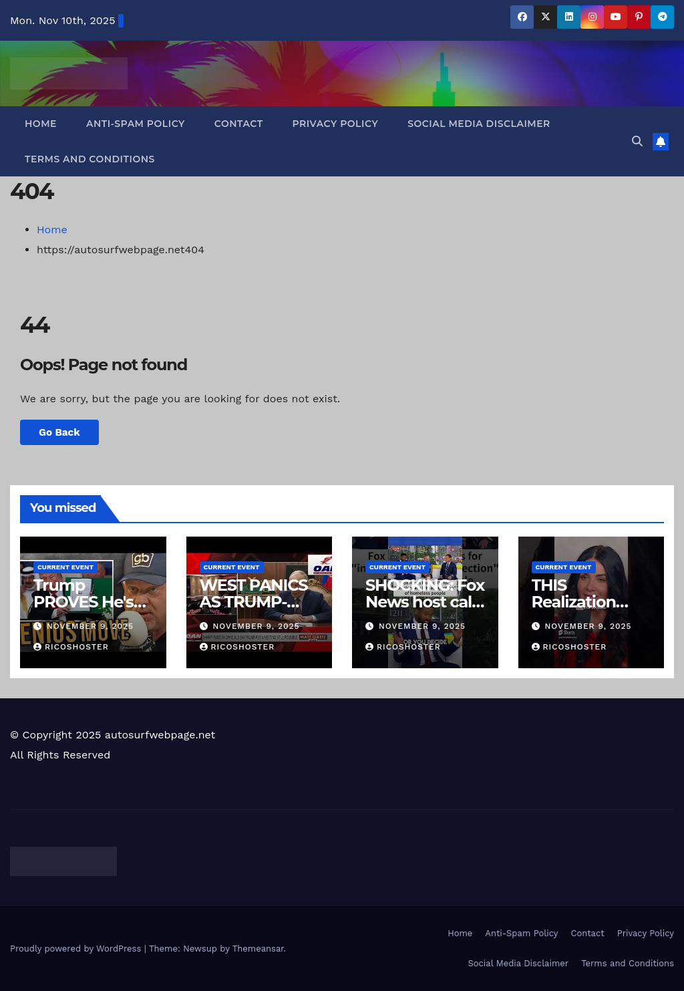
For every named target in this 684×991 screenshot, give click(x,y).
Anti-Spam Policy (135, 124)
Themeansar (258, 949)
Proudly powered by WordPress (77, 949)
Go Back (59, 432)
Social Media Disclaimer (478, 124)
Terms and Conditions (90, 159)
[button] (637, 141)
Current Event (65, 567)
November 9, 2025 (90, 626)
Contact (238, 124)
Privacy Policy (336, 124)
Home (41, 124)
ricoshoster (71, 647)
